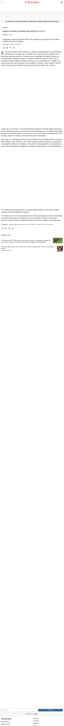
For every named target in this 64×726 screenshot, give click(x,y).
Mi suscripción (5, 721)
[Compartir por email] (7, 48)
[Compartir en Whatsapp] (3, 48)
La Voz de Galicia (30, 224)
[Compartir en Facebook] (10, 48)
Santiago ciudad (21, 224)
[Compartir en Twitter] (13, 48)
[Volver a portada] (32, 2)
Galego (35, 713)
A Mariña (35, 723)
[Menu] (2, 2)
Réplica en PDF (5, 724)
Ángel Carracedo (13, 224)
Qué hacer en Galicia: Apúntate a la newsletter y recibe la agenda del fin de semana (33, 21)
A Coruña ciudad (49, 224)
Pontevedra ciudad (39, 224)
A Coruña (36, 720)
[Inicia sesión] (61, 2)
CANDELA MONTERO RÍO (6, 250)
